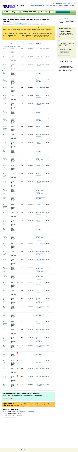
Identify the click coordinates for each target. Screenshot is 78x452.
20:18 (4, 119)
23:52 (12, 282)
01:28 (4, 360)
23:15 (4, 267)
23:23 (4, 275)
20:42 (12, 119)
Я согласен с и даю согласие (65, 50)
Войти (64, 3)
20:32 (12, 103)
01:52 (12, 360)
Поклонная (38, 128)
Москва (15, 17)
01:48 (4, 368)
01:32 (12, 353)
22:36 (4, 236)
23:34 (4, 290)
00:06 (12, 298)
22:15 (4, 220)
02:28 (4, 384)
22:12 (12, 197)
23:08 (4, 259)
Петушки (38, 79)
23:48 (4, 306)
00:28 (4, 329)
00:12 (12, 306)
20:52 (12, 134)
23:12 (12, 243)
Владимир (38, 189)
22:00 (4, 204)
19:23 (4, 64)
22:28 (4, 228)
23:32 (12, 259)
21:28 (4, 181)
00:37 (12, 321)
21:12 (12, 150)
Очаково (38, 167)
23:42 (4, 298)
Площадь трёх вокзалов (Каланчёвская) (39, 161)
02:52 (12, 384)
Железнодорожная (40, 48)
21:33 (4, 189)
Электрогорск (39, 95)
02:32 (12, 376)
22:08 (4, 212)
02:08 (4, 376)
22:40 (12, 220)
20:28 (4, 134)
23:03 (12, 236)
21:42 (12, 173)
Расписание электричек (8, 17)
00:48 (4, 345)
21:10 (4, 165)
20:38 (4, 142)
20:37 (12, 111)
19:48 (4, 87)
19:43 (4, 80)
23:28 (4, 282)
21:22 (12, 158)
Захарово (38, 118)
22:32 (12, 212)
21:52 (12, 181)
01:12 (12, 345)
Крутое (37, 56)
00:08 (4, 314)
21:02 (12, 142)
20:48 (4, 150)
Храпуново (38, 321)
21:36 (12, 165)
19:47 (12, 64)
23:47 (12, 275)
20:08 (4, 103)
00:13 (4, 321)
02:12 (12, 368)
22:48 (4, 243)
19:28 (4, 72)
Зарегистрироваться (71, 3)
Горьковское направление (23, 17)
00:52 (12, 329)
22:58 (4, 251)
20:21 (12, 95)
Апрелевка (38, 50)
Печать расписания (10, 417)
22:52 (12, 228)
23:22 (12, 251)
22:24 (12, 204)
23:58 (12, 290)
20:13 (4, 111)
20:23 (4, 126)
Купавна (38, 142)
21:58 (12, 189)
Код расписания (9, 415)
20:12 (12, 87)
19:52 (12, 72)
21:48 (4, 197)
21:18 (4, 173)
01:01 (12, 337)
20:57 (4, 158)
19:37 (12, 56)
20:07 (12, 80)
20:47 (12, 126)
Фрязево (38, 267)
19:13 (4, 56)
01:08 (4, 353)
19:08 (4, 48)
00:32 (12, 314)
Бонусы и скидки (58, 3)
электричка (25, 411)
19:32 (12, 48)
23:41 (12, 267)
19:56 (4, 95)
